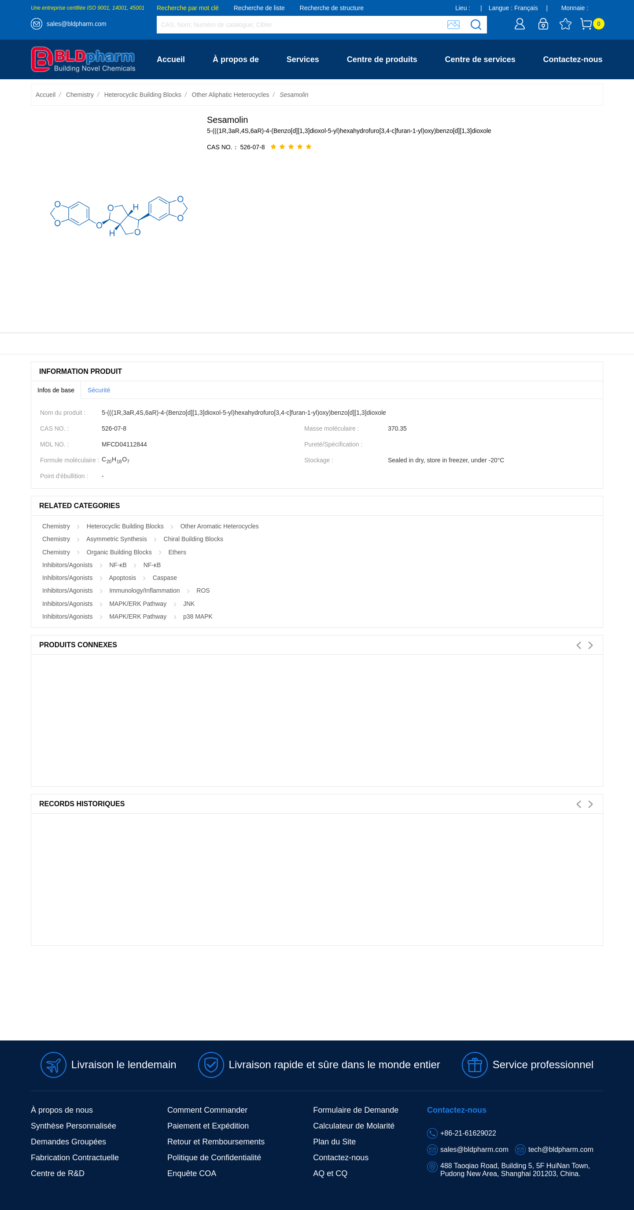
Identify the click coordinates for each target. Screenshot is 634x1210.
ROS (203, 590)
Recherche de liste (259, 7)
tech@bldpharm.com (560, 1149)
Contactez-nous (573, 59)
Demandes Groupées (68, 1141)
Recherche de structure (332, 7)
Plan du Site (334, 1141)
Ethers (177, 552)
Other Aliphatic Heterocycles (230, 94)
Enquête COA (191, 1173)
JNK (189, 603)
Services (303, 59)
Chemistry (80, 94)
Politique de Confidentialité (214, 1157)
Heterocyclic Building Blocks (142, 94)
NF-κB (118, 564)
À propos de (236, 59)
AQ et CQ (330, 1173)
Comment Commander (207, 1110)
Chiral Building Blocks (193, 538)
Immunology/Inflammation (144, 590)
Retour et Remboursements (216, 1141)
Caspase (165, 577)
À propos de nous (62, 1110)
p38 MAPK (198, 616)
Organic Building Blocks (119, 552)
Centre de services (480, 59)
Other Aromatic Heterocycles (220, 526)
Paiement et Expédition (208, 1125)
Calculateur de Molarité (353, 1125)
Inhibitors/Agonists (67, 564)
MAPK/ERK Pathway (137, 603)
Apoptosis (122, 577)
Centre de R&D (58, 1173)
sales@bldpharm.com (77, 23)
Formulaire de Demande (355, 1110)
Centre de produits (382, 59)
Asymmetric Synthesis (116, 538)
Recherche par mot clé (188, 7)
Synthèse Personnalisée (73, 1125)
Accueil (171, 59)
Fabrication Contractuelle (75, 1157)
